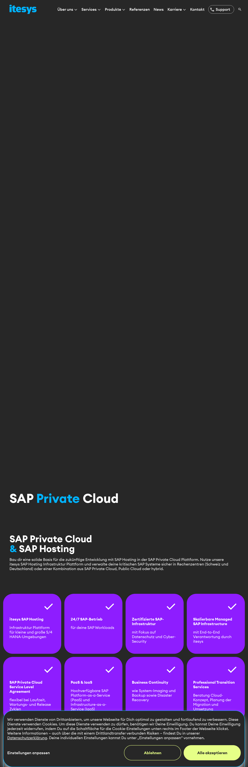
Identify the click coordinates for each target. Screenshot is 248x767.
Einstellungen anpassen (28, 753)
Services (91, 9)
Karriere (176, 9)
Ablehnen (152, 752)
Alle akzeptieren (212, 752)
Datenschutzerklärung (27, 737)
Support (220, 9)
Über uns (67, 9)
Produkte (115, 9)
